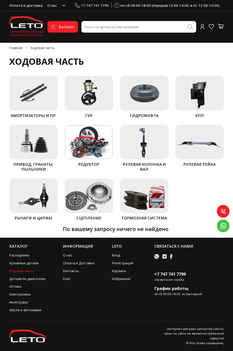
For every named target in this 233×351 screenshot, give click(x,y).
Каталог (62, 26)
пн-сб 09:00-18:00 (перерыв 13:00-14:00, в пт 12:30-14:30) (167, 5)
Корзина (119, 270)
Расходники (19, 255)
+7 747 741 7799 (92, 5)
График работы (171, 288)
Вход (116, 255)
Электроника (20, 294)
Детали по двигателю (27, 278)
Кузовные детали (24, 263)
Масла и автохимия (25, 310)
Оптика (15, 286)
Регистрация (122, 263)
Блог (67, 278)
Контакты (71, 270)
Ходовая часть (21, 270)
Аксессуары (18, 302)
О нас (52, 5)
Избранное (121, 278)
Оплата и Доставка (78, 263)
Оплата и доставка (26, 5)
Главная (15, 47)
